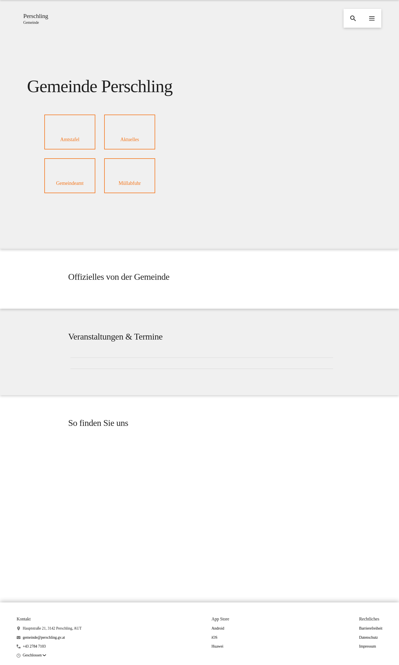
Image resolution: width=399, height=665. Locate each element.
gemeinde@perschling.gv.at (44, 637)
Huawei (217, 646)
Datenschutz (368, 637)
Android (217, 628)
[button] (353, 18)
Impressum (367, 646)
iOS (214, 637)
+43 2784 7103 (34, 646)
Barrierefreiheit (370, 628)
